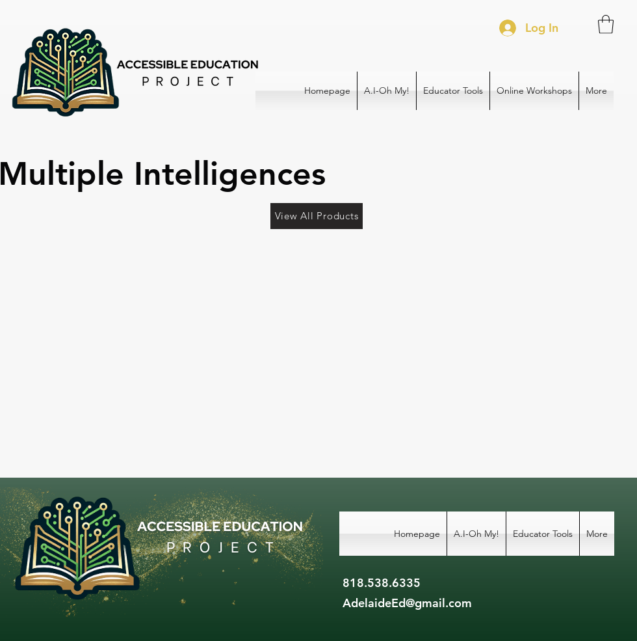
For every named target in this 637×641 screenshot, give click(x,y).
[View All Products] (316, 216)
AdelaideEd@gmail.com (407, 602)
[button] (606, 24)
